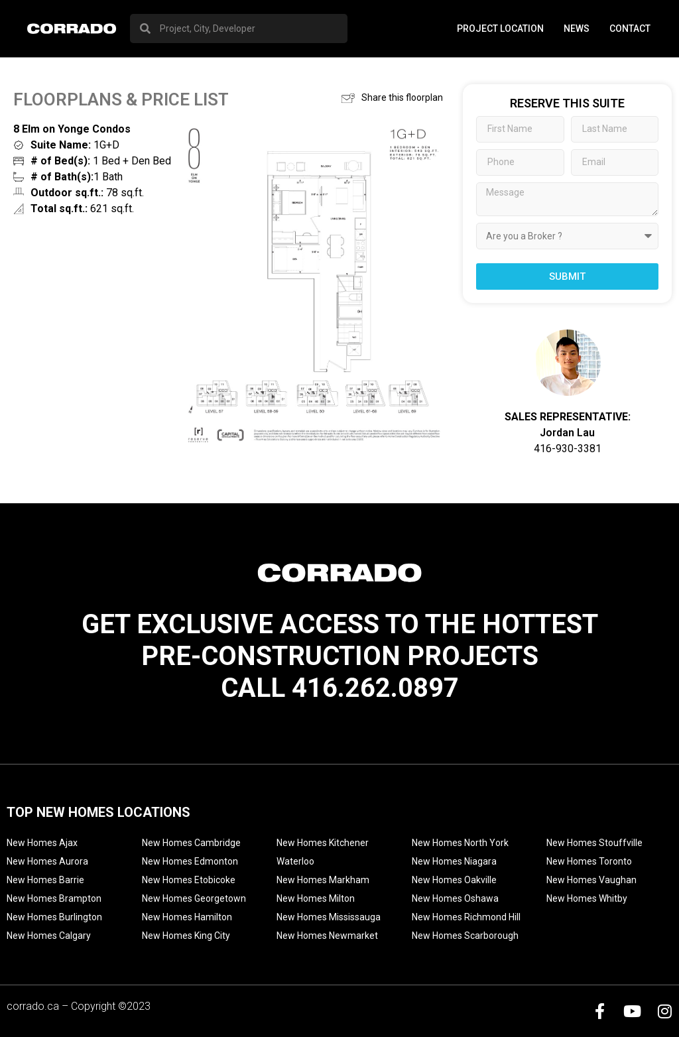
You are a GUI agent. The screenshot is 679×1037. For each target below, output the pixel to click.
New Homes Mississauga (329, 917)
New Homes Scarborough (465, 935)
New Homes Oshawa (455, 898)
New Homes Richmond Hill (466, 917)
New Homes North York (460, 842)
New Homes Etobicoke (188, 880)
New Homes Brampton (54, 898)
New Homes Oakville (454, 880)
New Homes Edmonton (190, 861)
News (576, 28)
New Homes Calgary (49, 935)
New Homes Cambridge (191, 842)
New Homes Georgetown (194, 898)
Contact (629, 28)
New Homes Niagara (454, 861)
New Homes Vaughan (591, 880)
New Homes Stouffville (594, 842)
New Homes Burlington (54, 917)
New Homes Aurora (47, 861)
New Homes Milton (316, 898)
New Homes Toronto (589, 861)
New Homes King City (186, 935)
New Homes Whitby (586, 898)
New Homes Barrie (45, 880)
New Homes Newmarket (327, 935)
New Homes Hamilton (187, 917)
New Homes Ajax (42, 842)
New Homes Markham (323, 880)
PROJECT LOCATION (500, 28)
